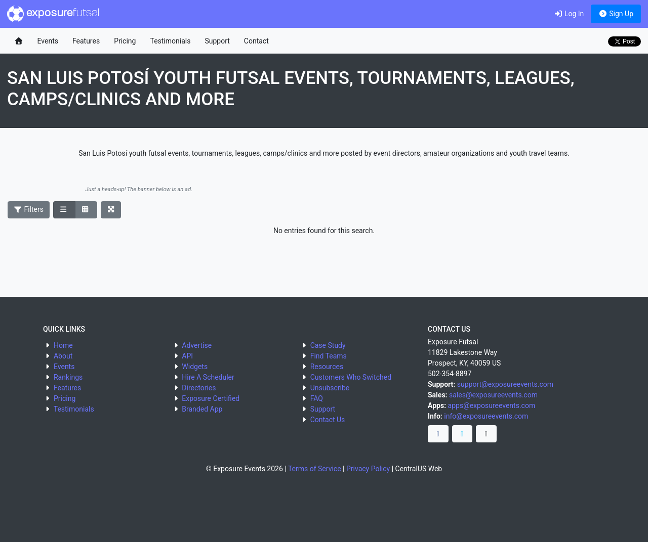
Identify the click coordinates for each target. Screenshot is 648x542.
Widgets (195, 367)
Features (86, 41)
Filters (29, 209)
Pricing (125, 41)
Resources (327, 367)
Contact (256, 41)
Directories (199, 388)
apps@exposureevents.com (492, 405)
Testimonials (170, 41)
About (63, 356)
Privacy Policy (368, 469)
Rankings (68, 377)
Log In (569, 14)
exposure (53, 14)
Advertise (197, 345)
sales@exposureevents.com (493, 395)
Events (47, 41)
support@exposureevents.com (505, 384)
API (187, 356)
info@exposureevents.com (486, 416)
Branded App (202, 409)
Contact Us (327, 420)
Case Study (328, 345)
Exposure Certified (210, 398)
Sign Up (615, 14)
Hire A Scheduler (208, 377)
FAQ (316, 398)
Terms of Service (314, 469)
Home (63, 345)
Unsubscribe (330, 388)
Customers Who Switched (350, 377)
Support (217, 41)
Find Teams (328, 356)
